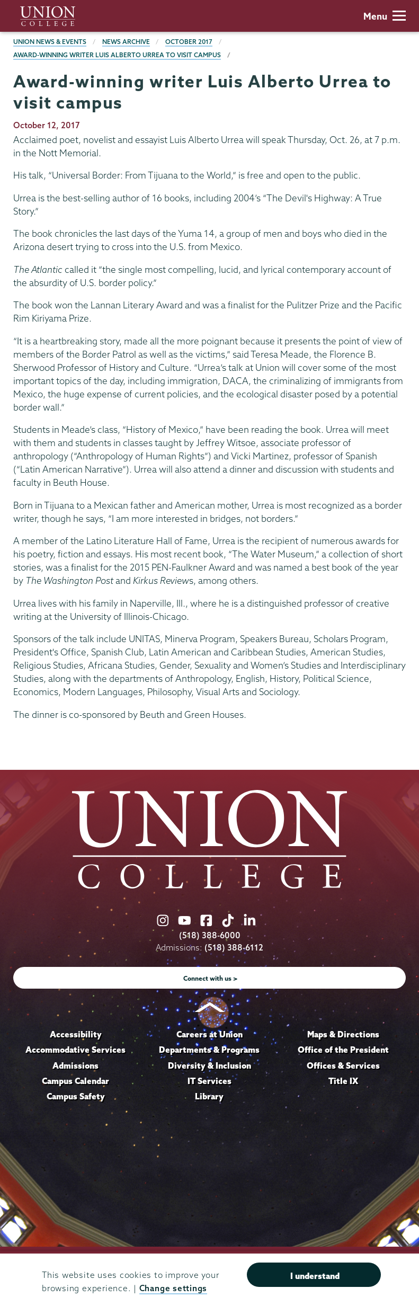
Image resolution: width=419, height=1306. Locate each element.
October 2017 (188, 42)
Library (209, 1096)
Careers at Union (209, 1034)
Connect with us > (210, 978)
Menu (384, 16)
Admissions (75, 1065)
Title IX (343, 1081)
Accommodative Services (75, 1049)
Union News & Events (49, 42)
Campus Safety (76, 1096)
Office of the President (343, 1049)
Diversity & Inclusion (209, 1065)
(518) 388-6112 (233, 948)
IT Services (209, 1081)
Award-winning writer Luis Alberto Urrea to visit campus (117, 55)
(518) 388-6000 (209, 935)
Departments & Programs (209, 1049)
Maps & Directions (343, 1034)
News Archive (126, 42)
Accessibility (76, 1034)
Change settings (173, 1288)
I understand (315, 1276)
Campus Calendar (75, 1081)
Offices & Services (343, 1065)
